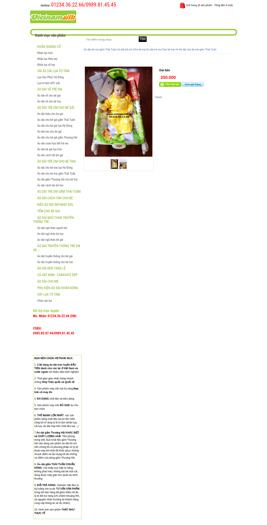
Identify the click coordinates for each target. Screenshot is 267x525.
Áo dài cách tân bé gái (50, 155)
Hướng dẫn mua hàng (145, 16)
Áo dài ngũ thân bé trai (50, 234)
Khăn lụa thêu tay (47, 59)
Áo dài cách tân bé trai (50, 185)
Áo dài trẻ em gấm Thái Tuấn (59, 192)
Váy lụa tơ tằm (48, 294)
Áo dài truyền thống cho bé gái (55, 256)
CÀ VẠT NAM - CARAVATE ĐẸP (57, 275)
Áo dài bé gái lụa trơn (49, 149)
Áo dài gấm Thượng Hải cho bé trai (57, 179)
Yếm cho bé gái (48, 211)
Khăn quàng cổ (49, 47)
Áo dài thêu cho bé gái (50, 114)
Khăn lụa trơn (45, 53)
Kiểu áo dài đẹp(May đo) (55, 205)
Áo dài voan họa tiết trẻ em (53, 143)
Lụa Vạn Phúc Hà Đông (50, 77)
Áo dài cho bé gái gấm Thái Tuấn (56, 119)
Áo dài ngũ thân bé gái (50, 239)
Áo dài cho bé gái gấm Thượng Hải (57, 137)
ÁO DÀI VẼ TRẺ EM (49, 89)
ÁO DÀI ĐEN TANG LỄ (51, 268)
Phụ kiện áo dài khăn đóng (57, 288)
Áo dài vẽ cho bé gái (49, 95)
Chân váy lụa (44, 300)
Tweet (158, 97)
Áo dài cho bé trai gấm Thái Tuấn (56, 173)
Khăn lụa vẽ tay (46, 64)
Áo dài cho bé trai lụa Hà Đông (55, 167)
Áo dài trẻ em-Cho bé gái (56, 108)
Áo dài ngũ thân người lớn (52, 228)
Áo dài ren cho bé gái (49, 131)
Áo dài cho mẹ (48, 281)
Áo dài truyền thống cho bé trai (55, 262)
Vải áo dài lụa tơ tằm (53, 71)
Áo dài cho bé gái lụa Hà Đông (54, 125)
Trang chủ (93, 16)
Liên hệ (171, 16)
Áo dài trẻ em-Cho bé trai (56, 161)
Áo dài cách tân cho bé (55, 198)
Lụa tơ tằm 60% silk (48, 83)
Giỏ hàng (191, 5)
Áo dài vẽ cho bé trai (49, 101)
